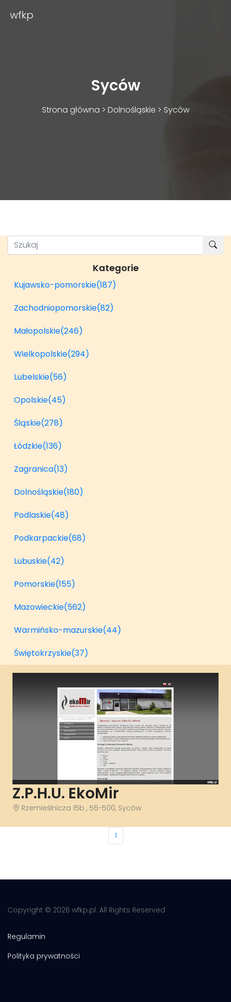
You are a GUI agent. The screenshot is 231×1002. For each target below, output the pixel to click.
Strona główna (71, 110)
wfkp (21, 15)
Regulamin (26, 936)
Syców (177, 110)
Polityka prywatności (43, 956)
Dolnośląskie (132, 110)
